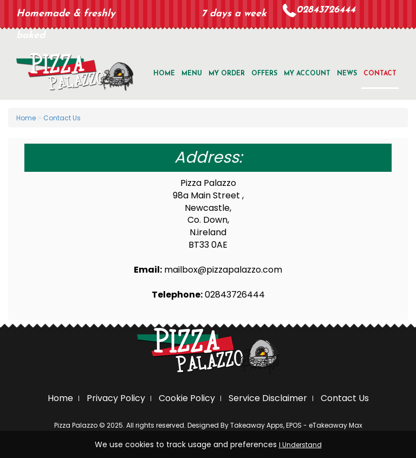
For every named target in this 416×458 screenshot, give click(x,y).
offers (264, 73)
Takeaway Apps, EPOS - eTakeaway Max (296, 425)
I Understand (300, 444)
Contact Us (62, 117)
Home (164, 73)
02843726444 (325, 10)
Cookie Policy (187, 398)
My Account (307, 73)
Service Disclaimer (268, 398)
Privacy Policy (116, 398)
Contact (379, 73)
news (347, 73)
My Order (227, 73)
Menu (191, 73)
